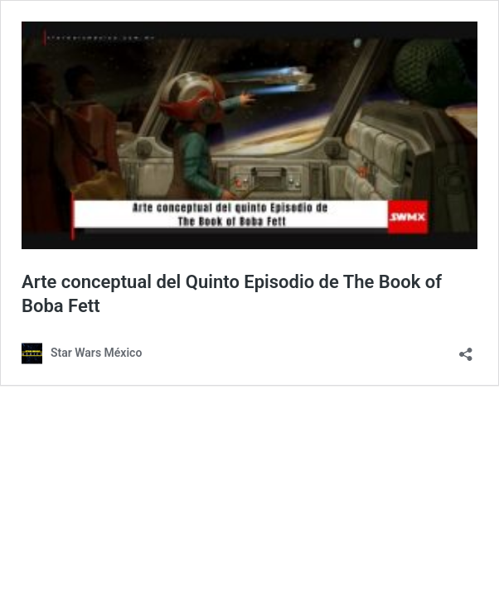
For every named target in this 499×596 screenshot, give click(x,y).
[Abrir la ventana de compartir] (465, 349)
